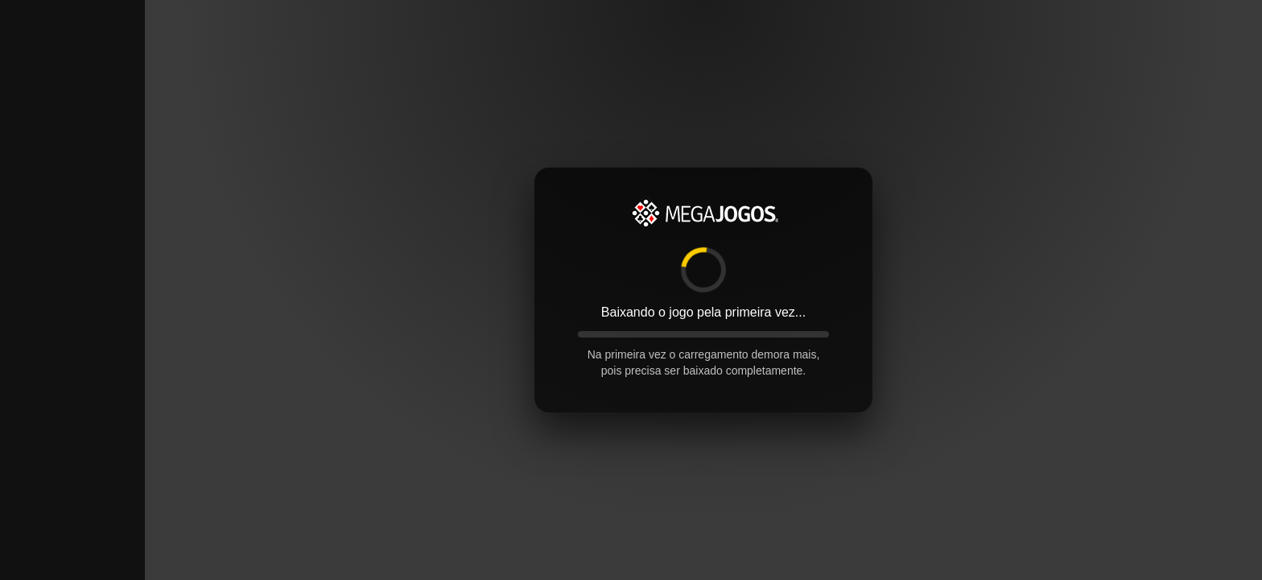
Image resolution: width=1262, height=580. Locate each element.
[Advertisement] (72, 241)
